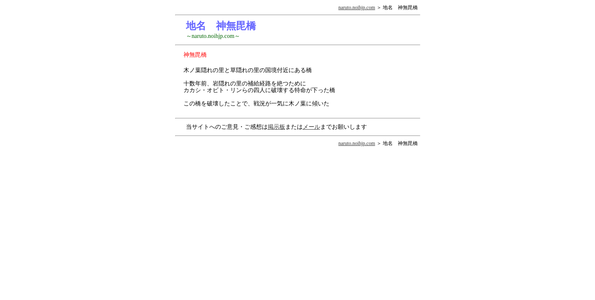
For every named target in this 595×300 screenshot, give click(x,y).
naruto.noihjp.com (357, 7)
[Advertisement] (374, 81)
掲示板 (276, 127)
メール (311, 127)
